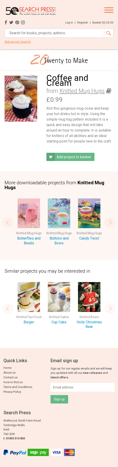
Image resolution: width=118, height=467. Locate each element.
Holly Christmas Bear (89, 324)
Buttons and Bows (59, 240)
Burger (29, 322)
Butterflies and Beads (28, 240)
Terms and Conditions (17, 387)
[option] (29, 223)
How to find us (13, 382)
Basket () (102, 22)
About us (9, 372)
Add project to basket (68, 157)
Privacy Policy (12, 391)
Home (7, 367)
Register (84, 22)
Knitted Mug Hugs (82, 91)
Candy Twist (89, 238)
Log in (70, 22)
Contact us (10, 377)
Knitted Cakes (59, 317)
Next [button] (110, 222)
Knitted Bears (89, 317)
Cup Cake (59, 322)
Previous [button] (8, 222)
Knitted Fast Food (28, 317)
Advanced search (18, 42)
